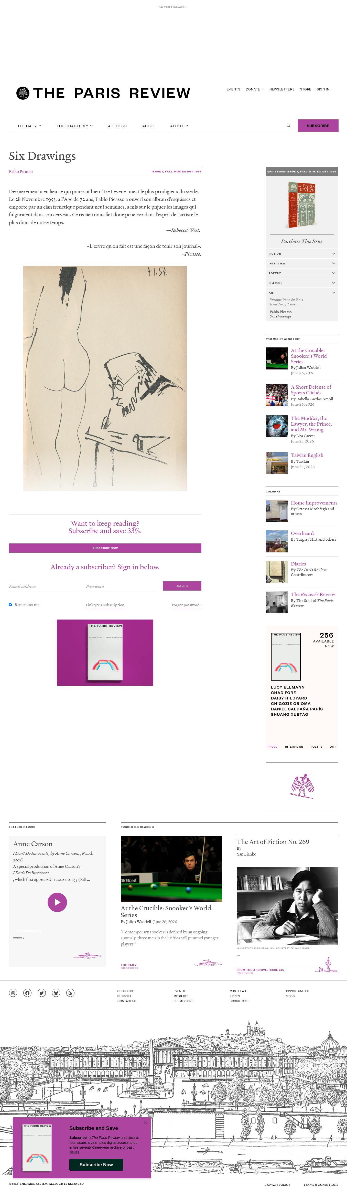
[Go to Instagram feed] (13, 993)
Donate (255, 89)
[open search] (288, 125)
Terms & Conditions (320, 1184)
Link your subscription (105, 604)
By (239, 848)
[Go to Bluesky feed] (56, 993)
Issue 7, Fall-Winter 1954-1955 (176, 171)
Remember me (27, 604)
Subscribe (318, 125)
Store (306, 89)
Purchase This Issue (301, 241)
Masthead (238, 990)
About (179, 125)
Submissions (184, 1000)
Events (234, 89)
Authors (117, 125)
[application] (57, 927)
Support (124, 996)
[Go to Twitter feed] (42, 993)
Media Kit (181, 996)
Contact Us (126, 1000)
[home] (103, 95)
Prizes (235, 996)
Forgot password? (186, 604)
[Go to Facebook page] (27, 993)
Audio (148, 125)
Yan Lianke (246, 854)
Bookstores (240, 1000)
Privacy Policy (277, 1184)
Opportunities (297, 990)
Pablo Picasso (21, 171)
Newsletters (282, 89)
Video (290, 996)
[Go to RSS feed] (70, 993)
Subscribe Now (96, 1164)
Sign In (323, 89)
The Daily (29, 125)
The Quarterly (74, 125)
